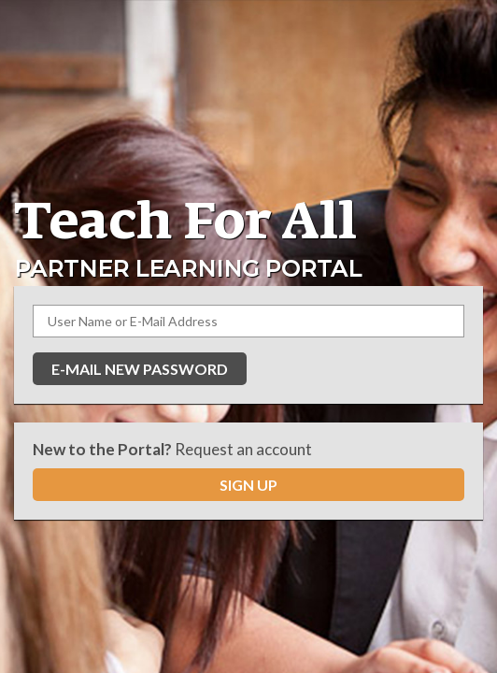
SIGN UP (248, 485)
